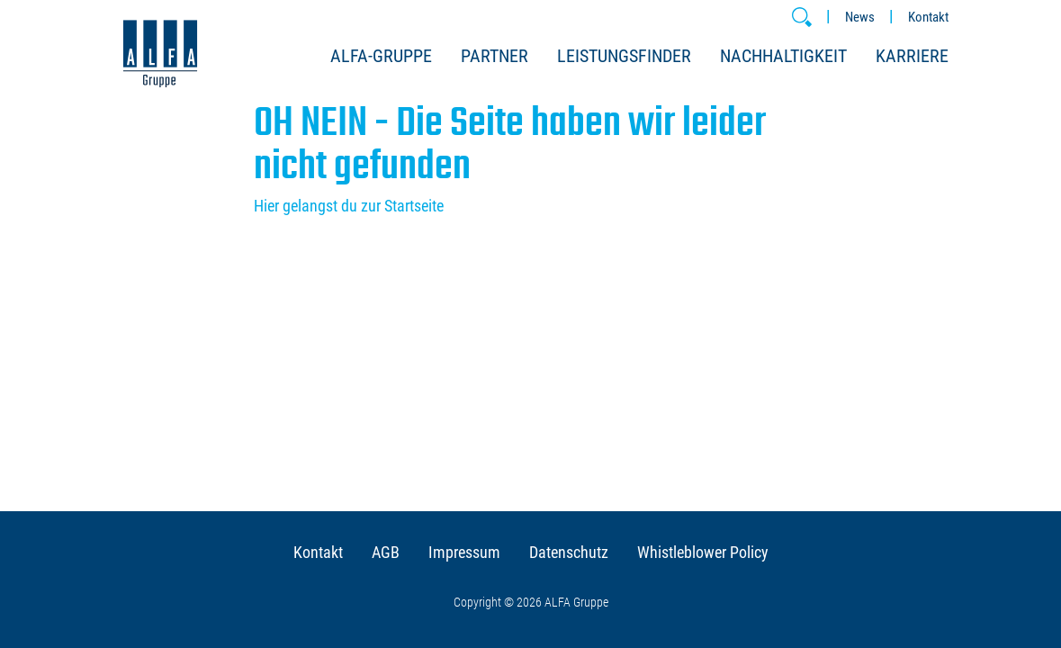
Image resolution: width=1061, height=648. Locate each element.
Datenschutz (568, 552)
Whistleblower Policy (703, 552)
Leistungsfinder (624, 56)
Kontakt (928, 17)
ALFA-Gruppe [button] (381, 56)
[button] (802, 17)
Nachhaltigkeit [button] (783, 56)
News (860, 17)
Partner (494, 56)
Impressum (464, 552)
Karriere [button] (912, 56)
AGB (386, 552)
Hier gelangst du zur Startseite (349, 205)
